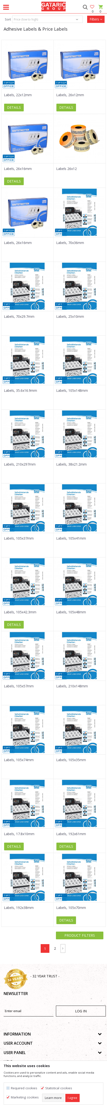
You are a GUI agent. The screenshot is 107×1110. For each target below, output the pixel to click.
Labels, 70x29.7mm (19, 316)
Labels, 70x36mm (70, 242)
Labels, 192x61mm (71, 834)
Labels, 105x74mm (19, 760)
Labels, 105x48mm (71, 612)
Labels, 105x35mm (71, 760)
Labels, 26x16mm (18, 168)
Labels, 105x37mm (19, 538)
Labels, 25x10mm (70, 316)
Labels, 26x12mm (70, 95)
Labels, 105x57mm (19, 686)
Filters (96, 19)
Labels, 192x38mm (19, 907)
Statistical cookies (58, 1088)
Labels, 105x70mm (71, 907)
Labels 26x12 (66, 168)
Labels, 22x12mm (18, 95)
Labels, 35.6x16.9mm (20, 390)
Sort (8, 19)
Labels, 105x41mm (71, 538)
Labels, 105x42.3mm (20, 612)
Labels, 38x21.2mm (71, 464)
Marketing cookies (25, 1097)
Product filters (79, 935)
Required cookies (24, 1088)
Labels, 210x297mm (20, 464)
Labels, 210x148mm (72, 686)
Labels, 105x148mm (72, 390)
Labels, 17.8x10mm (19, 834)
